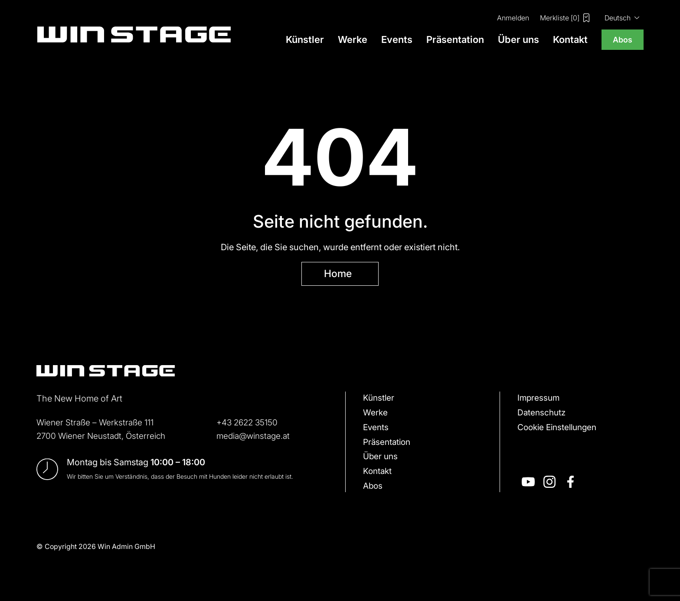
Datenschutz (542, 414)
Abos (622, 39)
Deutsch (618, 18)
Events (396, 39)
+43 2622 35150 (248, 423)
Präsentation (455, 39)
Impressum (539, 399)
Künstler (305, 39)
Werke (352, 39)
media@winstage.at (255, 436)
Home (338, 273)
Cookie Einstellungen (559, 430)
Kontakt (570, 39)
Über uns (518, 39)
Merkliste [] (564, 18)
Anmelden (513, 18)
